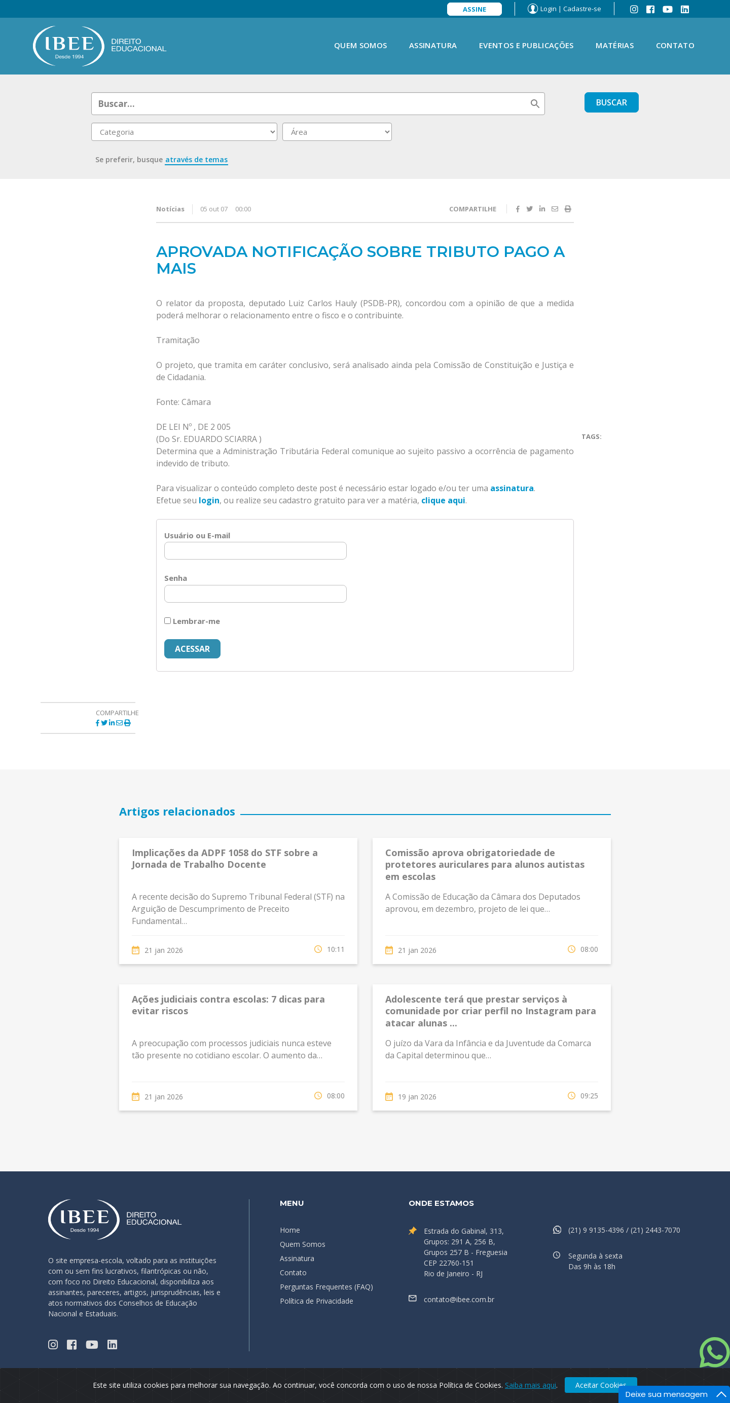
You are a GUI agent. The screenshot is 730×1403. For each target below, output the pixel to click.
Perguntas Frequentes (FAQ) (326, 1286)
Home (290, 1230)
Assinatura (433, 45)
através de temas (196, 159)
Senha (175, 578)
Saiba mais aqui (530, 1385)
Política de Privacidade (316, 1301)
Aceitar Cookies (601, 1385)
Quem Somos (360, 45)
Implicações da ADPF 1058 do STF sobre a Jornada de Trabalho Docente (225, 858)
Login (548, 8)
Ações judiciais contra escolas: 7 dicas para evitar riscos (228, 1005)
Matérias (614, 45)
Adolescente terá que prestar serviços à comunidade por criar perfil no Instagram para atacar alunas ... (490, 1011)
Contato (675, 45)
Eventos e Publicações (526, 45)
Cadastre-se (582, 8)
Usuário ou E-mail (197, 535)
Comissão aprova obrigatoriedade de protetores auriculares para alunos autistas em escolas (485, 864)
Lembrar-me (192, 621)
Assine (474, 9)
